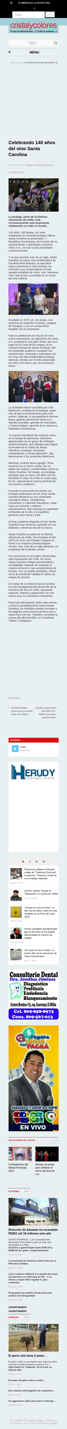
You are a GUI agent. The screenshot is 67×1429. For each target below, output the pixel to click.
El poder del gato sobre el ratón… (27, 1380)
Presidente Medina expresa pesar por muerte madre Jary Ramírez (22, 711)
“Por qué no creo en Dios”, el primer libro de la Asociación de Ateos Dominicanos (40, 953)
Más (27, 1191)
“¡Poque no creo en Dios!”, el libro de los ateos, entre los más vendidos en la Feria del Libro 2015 (40, 912)
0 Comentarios (17, 172)
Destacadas (14, 698)
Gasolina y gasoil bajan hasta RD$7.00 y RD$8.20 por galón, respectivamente (31, 1249)
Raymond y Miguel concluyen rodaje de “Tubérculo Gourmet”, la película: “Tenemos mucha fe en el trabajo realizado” (40, 874)
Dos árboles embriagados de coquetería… (32, 1390)
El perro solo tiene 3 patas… (28, 1355)
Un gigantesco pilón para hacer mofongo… (32, 1401)
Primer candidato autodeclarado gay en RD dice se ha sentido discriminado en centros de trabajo (40, 933)
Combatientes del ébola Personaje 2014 (18, 1167)
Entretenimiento (44, 165)
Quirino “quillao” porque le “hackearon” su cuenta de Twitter (41, 892)
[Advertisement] (33, 102)
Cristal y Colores (36, 1420)
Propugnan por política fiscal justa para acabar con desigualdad (30, 1294)
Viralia (54, 1423)
